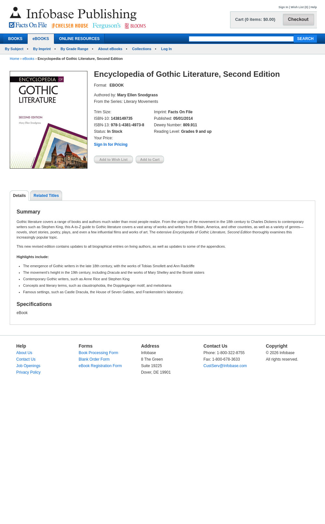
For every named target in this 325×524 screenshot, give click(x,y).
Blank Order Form (94, 359)
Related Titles (46, 195)
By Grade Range (74, 49)
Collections (141, 49)
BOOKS (15, 38)
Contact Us (25, 359)
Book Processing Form (98, 353)
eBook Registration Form (100, 366)
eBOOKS (40, 38)
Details (19, 195)
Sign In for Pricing (110, 144)
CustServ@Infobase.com (225, 366)
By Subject (14, 49)
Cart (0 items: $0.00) (255, 19)
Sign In (283, 7)
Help (313, 7)
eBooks (28, 59)
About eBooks (110, 49)
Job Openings (28, 366)
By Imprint (42, 49)
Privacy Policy (28, 372)
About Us (24, 353)
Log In (166, 49)
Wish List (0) (299, 7)
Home (14, 59)
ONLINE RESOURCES (79, 38)
